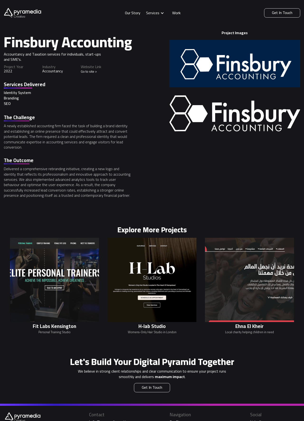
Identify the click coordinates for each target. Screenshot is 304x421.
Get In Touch (282, 12)
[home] (22, 13)
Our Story (132, 12)
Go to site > (89, 71)
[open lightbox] (234, 64)
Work (176, 12)
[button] (156, 13)
